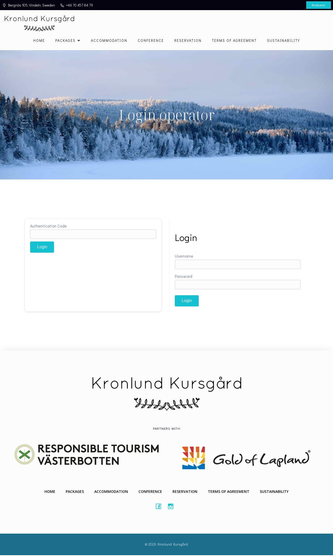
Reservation (188, 41)
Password (183, 278)
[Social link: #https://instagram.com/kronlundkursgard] (172, 508)
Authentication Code (48, 227)
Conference (151, 41)
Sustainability (283, 41)
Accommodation (109, 41)
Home (39, 41)
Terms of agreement (234, 41)
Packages (75, 493)
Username (184, 257)
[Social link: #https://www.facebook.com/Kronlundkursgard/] (160, 508)
